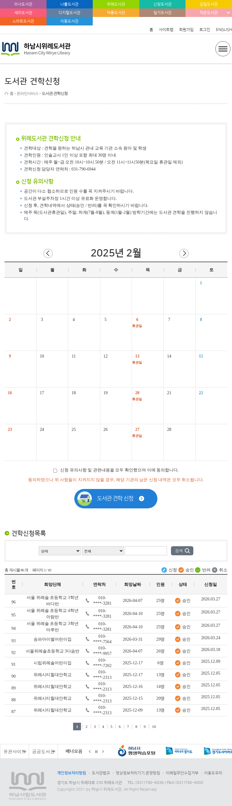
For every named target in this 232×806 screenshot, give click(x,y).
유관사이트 (14, 751)
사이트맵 (166, 30)
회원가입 (186, 30)
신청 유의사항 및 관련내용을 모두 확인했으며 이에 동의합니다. (116, 469)
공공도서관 (43, 751)
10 (154, 726)
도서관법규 (101, 773)
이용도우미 (213, 773)
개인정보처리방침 (71, 773)
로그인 (204, 30)
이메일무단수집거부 (182, 773)
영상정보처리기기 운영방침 (138, 773)
